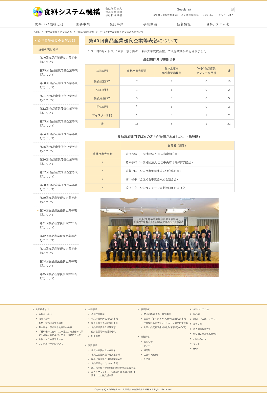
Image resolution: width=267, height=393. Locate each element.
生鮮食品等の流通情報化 (103, 331)
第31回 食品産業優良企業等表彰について (59, 98)
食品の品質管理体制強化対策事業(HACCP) (165, 327)
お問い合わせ (209, 15)
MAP (230, 15)
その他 (147, 359)
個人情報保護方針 (191, 15)
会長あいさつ (45, 314)
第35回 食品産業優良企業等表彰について (59, 149)
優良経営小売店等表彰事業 (104, 323)
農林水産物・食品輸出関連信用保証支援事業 (113, 368)
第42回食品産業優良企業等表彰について (58, 238)
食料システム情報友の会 (51, 339)
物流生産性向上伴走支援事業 (105, 354)
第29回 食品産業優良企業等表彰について (59, 72)
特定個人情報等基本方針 (166, 15)
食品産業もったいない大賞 (104, 363)
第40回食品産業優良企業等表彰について (58, 212)
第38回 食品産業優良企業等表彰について (59, 187)
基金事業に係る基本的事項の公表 (55, 327)
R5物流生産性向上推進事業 (157, 314)
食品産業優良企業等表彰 (58, 32)
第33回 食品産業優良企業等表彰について (59, 123)
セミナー (148, 346)
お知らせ (148, 341)
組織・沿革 (44, 318)
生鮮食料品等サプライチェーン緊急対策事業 (166, 323)
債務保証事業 (98, 314)
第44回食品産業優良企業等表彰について (58, 263)
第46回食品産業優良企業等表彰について (58, 59)
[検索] (203, 9)
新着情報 (184, 24)
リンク (222, 15)
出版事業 (95, 336)
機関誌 (147, 350)
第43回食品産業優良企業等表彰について (58, 251)
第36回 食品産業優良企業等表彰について (59, 161)
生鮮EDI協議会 (151, 354)
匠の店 (196, 314)
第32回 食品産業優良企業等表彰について (59, 110)
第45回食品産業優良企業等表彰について (58, 276)
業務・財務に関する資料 (51, 323)
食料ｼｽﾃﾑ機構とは (49, 24)
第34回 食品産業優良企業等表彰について (59, 136)
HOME (36, 32)
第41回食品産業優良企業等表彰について (58, 225)
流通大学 (197, 324)
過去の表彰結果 (85, 32)
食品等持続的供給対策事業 (104, 318)
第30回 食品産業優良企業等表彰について (59, 85)
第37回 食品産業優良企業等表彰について (59, 174)
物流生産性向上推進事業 (103, 350)
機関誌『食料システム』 (205, 319)
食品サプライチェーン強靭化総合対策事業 (165, 318)
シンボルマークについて (51, 343)
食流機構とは (42, 309)
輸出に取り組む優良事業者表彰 (106, 359)
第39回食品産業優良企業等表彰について (58, 200)
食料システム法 (217, 24)
